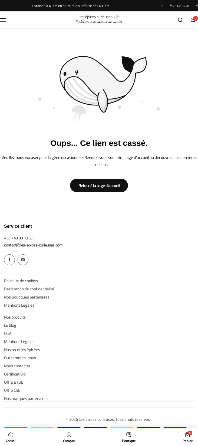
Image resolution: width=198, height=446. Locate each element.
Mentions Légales (19, 305)
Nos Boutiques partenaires (27, 297)
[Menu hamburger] (5, 20)
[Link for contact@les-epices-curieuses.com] (33, 245)
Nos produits (15, 317)
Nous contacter (17, 366)
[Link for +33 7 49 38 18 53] (18, 238)
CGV (7, 333)
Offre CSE (12, 390)
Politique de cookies (21, 280)
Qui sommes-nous (20, 357)
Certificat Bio (15, 374)
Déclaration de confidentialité (29, 289)
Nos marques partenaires (26, 398)
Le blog (10, 325)
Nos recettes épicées (22, 349)
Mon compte (179, 5)
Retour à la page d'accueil (99, 185)
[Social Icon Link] (9, 259)
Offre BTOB (14, 382)
